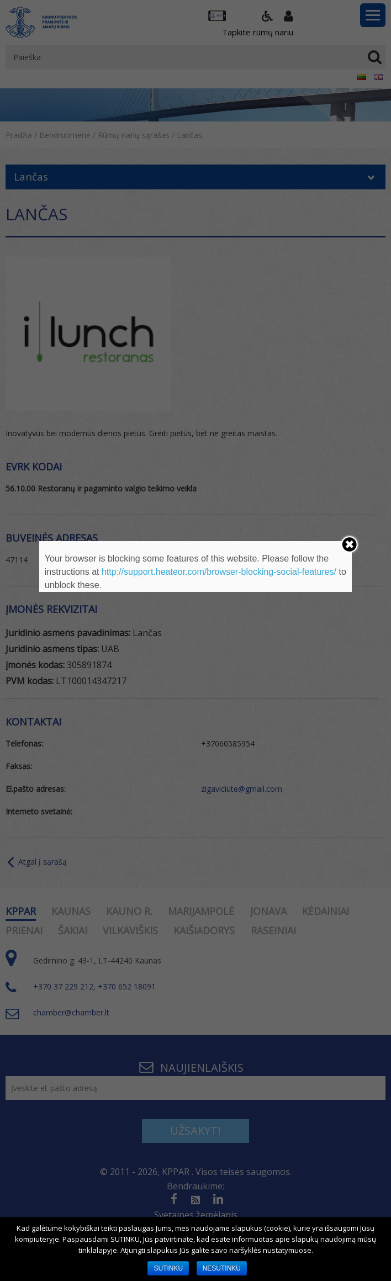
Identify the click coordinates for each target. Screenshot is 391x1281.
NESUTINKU (222, 1268)
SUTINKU (168, 1268)
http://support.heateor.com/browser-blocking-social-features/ (219, 571)
